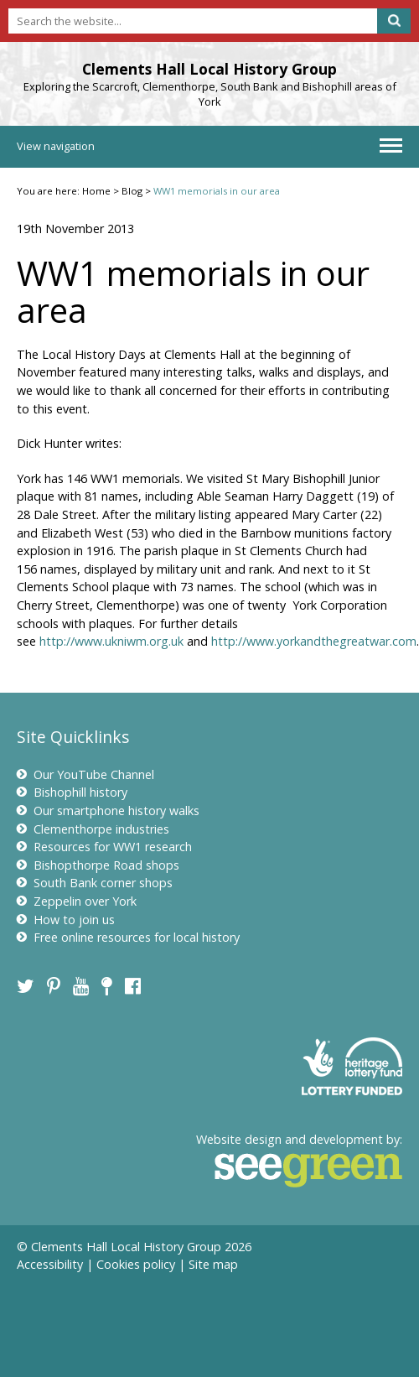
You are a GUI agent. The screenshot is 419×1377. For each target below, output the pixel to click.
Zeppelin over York (77, 901)
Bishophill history (72, 792)
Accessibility (50, 1264)
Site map (213, 1264)
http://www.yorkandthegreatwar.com (313, 641)
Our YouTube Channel (85, 774)
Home (96, 190)
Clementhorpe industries (93, 829)
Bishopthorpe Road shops (98, 865)
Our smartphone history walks (108, 810)
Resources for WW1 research (104, 847)
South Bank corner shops (95, 883)
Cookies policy (135, 1264)
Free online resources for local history (128, 937)
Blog (132, 190)
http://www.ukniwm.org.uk (111, 641)
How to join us (66, 920)
